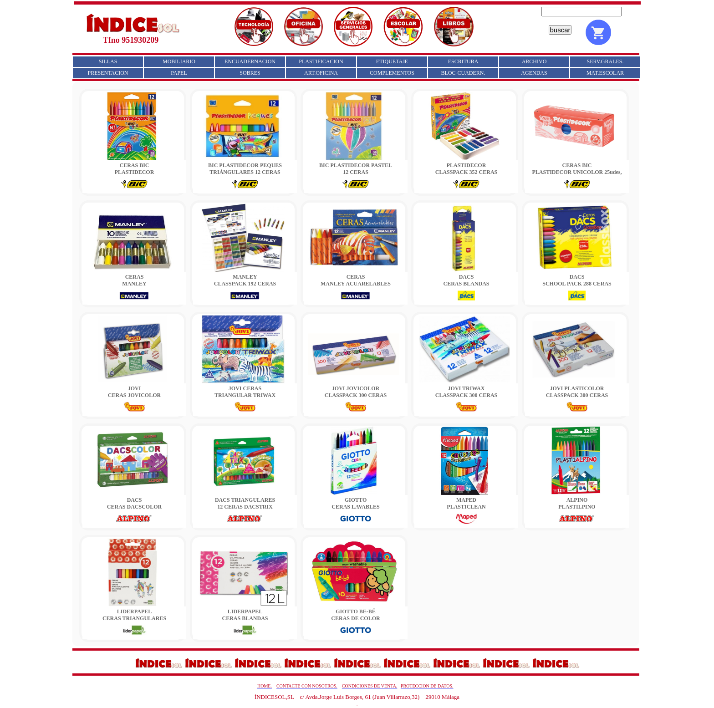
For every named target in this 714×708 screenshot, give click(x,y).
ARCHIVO (534, 61)
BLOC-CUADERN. (463, 73)
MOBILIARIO (179, 61)
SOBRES (250, 73)
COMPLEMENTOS (392, 73)
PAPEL (179, 73)
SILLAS (108, 61)
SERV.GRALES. (605, 61)
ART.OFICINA (321, 73)
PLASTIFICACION (321, 61)
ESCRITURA (463, 61)
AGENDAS (534, 73)
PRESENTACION (107, 73)
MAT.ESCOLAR (605, 73)
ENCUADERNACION (249, 61)
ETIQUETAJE (392, 61)
